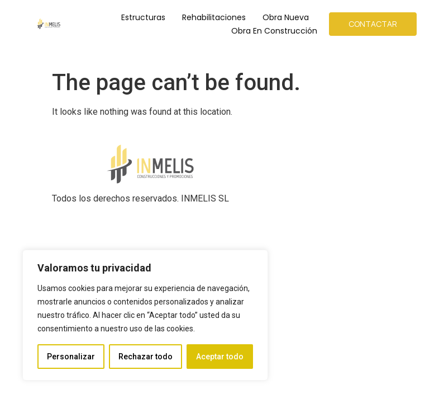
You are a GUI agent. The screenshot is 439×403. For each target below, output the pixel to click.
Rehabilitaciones (214, 17)
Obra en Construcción (274, 30)
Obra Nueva (286, 17)
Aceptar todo (220, 356)
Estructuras (143, 17)
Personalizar (71, 356)
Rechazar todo (145, 356)
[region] (145, 315)
